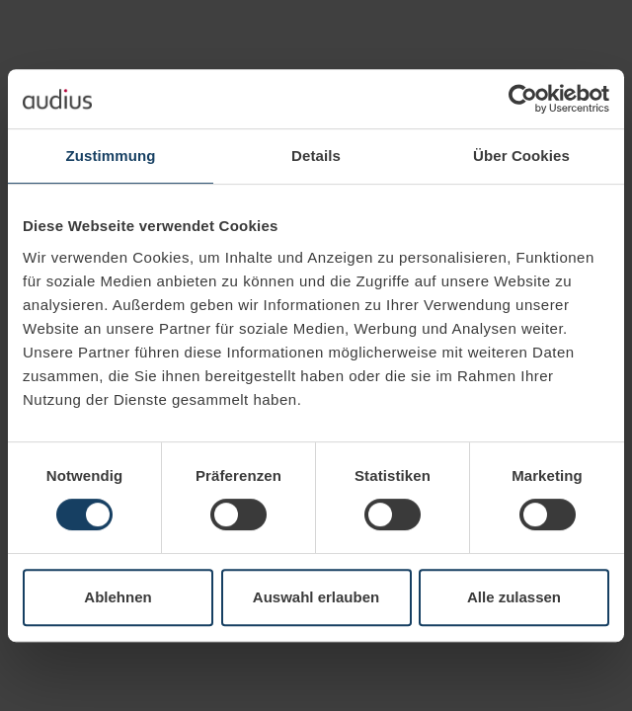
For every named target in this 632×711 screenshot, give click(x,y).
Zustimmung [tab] (111, 155)
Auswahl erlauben (316, 597)
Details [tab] (316, 155)
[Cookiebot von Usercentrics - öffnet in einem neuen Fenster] (522, 99)
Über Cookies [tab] (521, 155)
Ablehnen (117, 597)
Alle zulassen (514, 597)
